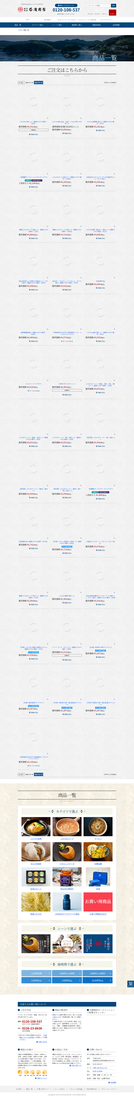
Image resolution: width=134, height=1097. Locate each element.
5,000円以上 (67, 980)
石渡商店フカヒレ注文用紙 (33, 1036)
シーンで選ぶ (57, 25)
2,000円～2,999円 (97, 973)
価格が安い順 (29, 82)
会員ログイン (105, 14)
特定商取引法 (92, 1089)
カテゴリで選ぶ (37, 25)
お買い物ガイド (98, 14)
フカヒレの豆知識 (75, 1089)
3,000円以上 (36, 980)
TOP (27, 19)
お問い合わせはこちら (100, 1068)
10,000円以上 (97, 980)
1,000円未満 (36, 973)
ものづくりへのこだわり (67, 19)
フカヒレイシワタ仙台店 (87, 19)
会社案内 (47, 19)
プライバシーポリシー (109, 1089)
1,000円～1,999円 (67, 973)
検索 (113, 6)
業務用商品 (96, 25)
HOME (20, 30)
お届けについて (42, 1078)
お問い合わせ (90, 14)
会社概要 (113, 1082)
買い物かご (112, 14)
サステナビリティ (106, 19)
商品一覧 (17, 25)
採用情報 (116, 25)
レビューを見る (59, 1089)
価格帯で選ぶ (77, 25)
